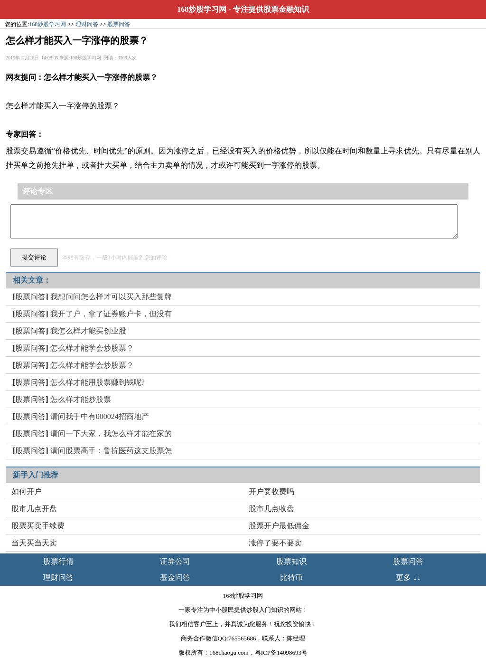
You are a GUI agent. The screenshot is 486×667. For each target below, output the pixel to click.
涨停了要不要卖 (275, 543)
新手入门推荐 (35, 475)
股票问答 (118, 24)
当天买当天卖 (34, 543)
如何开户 (26, 491)
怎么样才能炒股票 (80, 399)
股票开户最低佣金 (279, 526)
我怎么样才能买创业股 (88, 331)
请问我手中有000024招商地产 (99, 416)
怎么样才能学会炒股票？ (92, 348)
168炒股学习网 (201, 9)
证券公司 (175, 561)
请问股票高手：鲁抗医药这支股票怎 (111, 451)
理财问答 (86, 24)
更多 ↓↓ (408, 577)
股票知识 (291, 561)
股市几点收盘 (271, 509)
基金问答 (175, 577)
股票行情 (58, 561)
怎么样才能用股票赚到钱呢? (97, 382)
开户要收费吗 (271, 491)
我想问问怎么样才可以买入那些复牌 (111, 297)
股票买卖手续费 (38, 526)
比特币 (291, 577)
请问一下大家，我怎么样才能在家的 (111, 433)
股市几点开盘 (34, 509)
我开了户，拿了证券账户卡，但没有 (111, 314)
